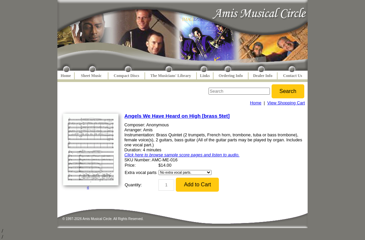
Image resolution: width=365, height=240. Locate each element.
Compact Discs (126, 75)
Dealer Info (262, 75)
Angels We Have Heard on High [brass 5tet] (177, 116)
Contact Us (292, 75)
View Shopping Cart (286, 102)
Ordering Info (231, 75)
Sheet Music (91, 75)
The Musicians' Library (170, 75)
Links (205, 75)
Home (66, 75)
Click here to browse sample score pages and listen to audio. (182, 154)
